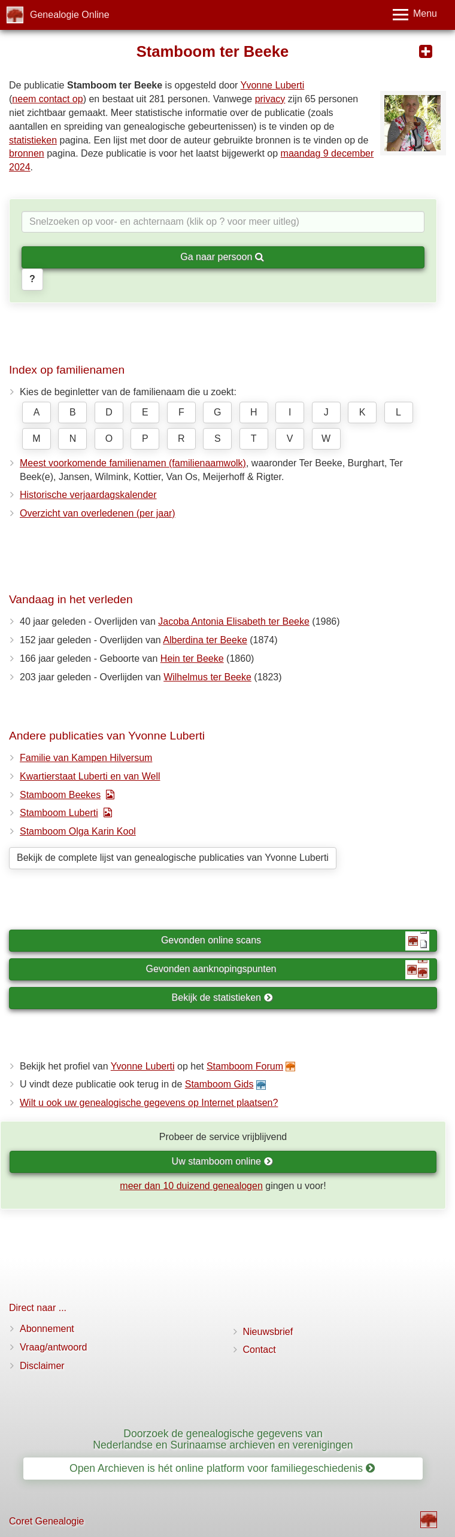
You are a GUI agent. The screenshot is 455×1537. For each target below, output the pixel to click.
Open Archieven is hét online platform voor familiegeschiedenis (222, 1468)
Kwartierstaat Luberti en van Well (90, 776)
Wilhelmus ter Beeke (207, 677)
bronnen (26, 153)
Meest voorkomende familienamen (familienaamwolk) (133, 463)
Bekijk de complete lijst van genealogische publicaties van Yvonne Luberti (173, 857)
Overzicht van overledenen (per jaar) (97, 513)
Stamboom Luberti (59, 813)
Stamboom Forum (245, 1066)
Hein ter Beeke (192, 658)
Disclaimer (42, 1366)
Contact (259, 1350)
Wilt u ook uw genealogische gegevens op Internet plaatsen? (149, 1103)
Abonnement (47, 1329)
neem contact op (47, 99)
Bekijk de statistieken (222, 997)
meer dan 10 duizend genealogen (191, 1186)
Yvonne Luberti (273, 85)
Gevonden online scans (295, 941)
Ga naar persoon (222, 257)
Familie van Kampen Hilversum (86, 758)
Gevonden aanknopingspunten (287, 969)
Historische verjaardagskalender (88, 495)
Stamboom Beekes (60, 795)
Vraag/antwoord (53, 1347)
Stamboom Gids (219, 1084)
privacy (270, 99)
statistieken (33, 140)
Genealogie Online (70, 15)
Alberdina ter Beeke (205, 640)
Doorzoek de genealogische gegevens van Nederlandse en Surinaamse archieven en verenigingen (223, 1439)
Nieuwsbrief (268, 1332)
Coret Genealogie (46, 1521)
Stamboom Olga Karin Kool (78, 831)
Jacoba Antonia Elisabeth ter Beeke (234, 621)
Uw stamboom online (222, 1161)
